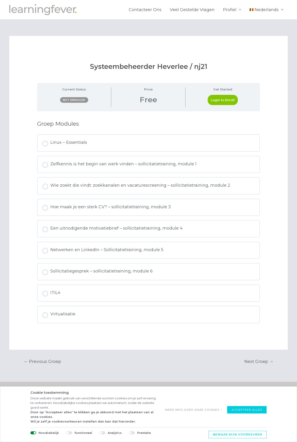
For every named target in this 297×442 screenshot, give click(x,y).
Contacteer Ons (145, 9)
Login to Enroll (223, 100)
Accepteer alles (247, 409)
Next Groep (258, 361)
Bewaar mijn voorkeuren (237, 434)
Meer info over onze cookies (192, 409)
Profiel (229, 9)
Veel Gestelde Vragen (192, 9)
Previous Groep (42, 361)
